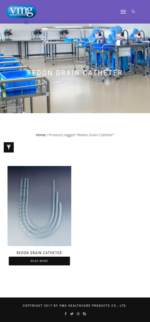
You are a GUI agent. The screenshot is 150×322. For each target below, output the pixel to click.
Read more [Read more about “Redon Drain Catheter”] (39, 261)
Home (41, 134)
